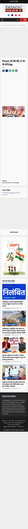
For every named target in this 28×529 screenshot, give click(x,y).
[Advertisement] (14, 43)
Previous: (14, 182)
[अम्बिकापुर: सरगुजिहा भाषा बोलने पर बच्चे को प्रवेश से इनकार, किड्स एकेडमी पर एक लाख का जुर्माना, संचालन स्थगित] (14, 318)
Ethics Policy (7, 423)
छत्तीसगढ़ (13, 297)
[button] (2, 19)
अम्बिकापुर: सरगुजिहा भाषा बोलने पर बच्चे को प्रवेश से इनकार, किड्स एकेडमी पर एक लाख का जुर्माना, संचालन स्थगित (14, 330)
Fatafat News (6, 308)
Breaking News (7, 297)
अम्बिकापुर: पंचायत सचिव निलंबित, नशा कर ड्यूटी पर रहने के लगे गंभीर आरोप (12, 304)
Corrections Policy (20, 421)
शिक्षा (17, 324)
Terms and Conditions (13, 424)
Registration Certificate (10, 426)
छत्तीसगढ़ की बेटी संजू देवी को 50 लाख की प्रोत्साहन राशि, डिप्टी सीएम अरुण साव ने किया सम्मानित (13, 384)
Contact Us (21, 426)
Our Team (11, 421)
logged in (12, 192)
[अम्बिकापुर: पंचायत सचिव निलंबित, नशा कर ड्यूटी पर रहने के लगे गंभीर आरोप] (14, 292)
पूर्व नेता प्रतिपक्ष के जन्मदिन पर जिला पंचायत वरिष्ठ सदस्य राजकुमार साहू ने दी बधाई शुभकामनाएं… (13, 357)
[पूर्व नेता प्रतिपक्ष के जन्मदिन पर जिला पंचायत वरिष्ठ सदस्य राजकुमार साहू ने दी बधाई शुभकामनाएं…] (14, 345)
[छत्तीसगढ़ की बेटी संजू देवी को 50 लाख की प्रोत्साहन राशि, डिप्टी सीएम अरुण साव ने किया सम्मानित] (14, 372)
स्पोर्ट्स (18, 378)
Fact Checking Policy (17, 423)
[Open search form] (17, 19)
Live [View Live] (22, 20)
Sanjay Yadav (6, 362)
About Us (4, 421)
